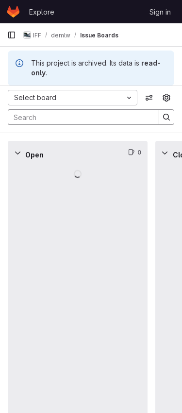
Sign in (160, 12)
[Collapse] (17, 152)
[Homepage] (13, 11)
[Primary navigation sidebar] (11, 35)
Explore (41, 12)
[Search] (79, 117)
